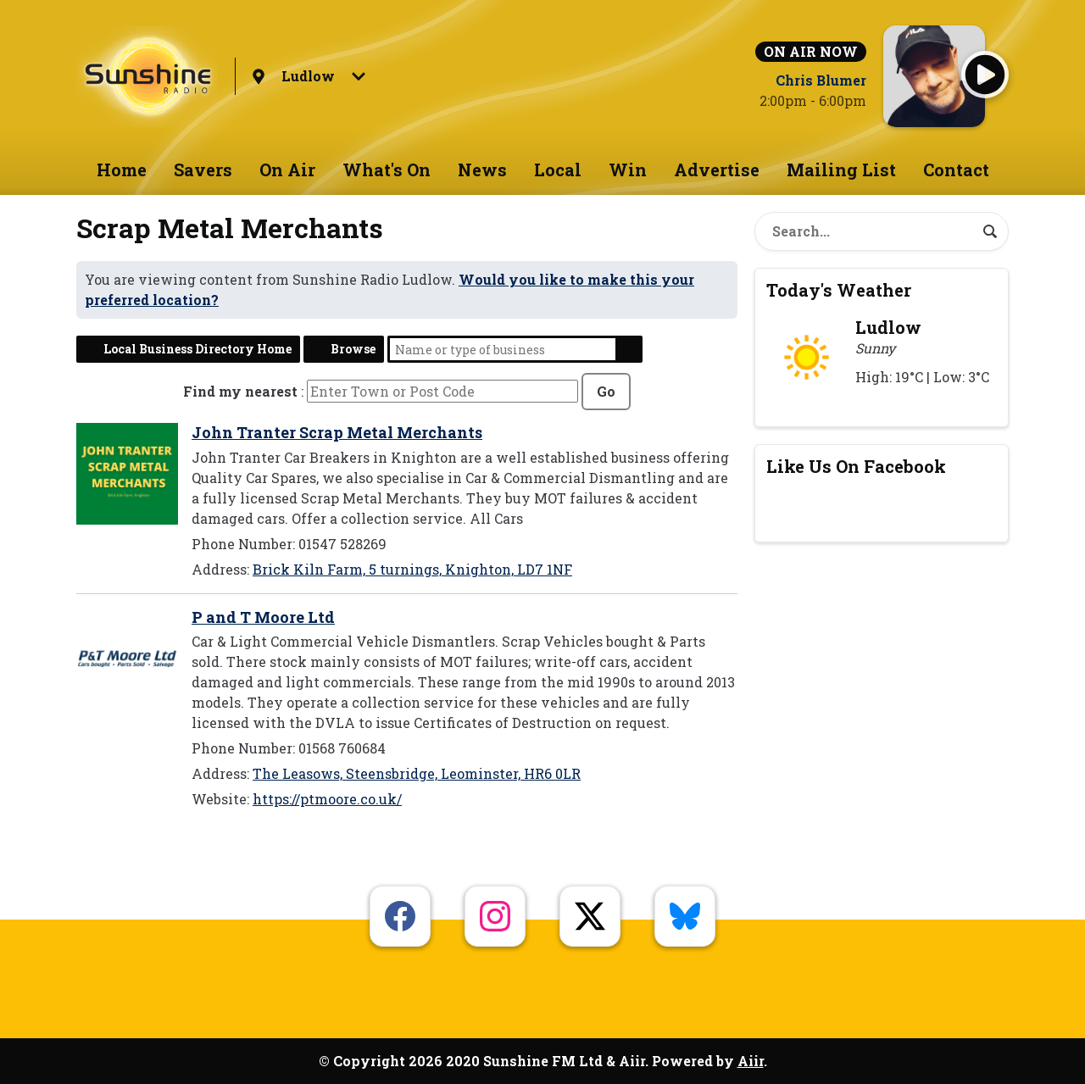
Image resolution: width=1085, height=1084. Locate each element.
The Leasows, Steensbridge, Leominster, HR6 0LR (417, 773)
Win (628, 169)
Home (122, 169)
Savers (203, 169)
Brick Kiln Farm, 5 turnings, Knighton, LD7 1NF (412, 569)
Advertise (717, 169)
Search (629, 349)
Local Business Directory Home (197, 349)
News (482, 169)
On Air (287, 169)
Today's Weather (838, 290)
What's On (386, 169)
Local (557, 169)
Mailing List (841, 169)
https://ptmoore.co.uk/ (327, 799)
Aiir (750, 1061)
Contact (956, 169)
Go (606, 391)
